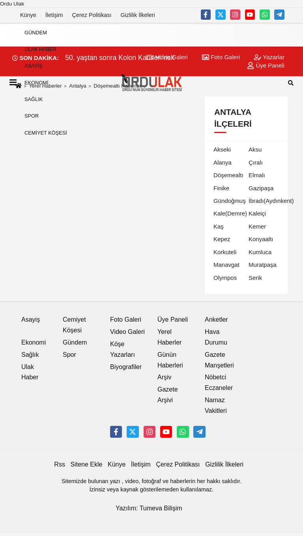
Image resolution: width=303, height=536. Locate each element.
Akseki (222, 149)
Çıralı (256, 162)
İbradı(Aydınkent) (271, 200)
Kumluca (260, 252)
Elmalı (257, 175)
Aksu (255, 149)
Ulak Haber (40, 49)
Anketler (216, 319)
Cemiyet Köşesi (45, 133)
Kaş (218, 226)
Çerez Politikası (92, 15)
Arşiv (164, 377)
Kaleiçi (257, 213)
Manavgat (226, 264)
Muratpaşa (263, 264)
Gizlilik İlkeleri (138, 15)
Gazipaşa (261, 188)
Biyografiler (126, 367)
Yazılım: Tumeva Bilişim (149, 508)
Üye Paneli (172, 319)
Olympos (225, 277)
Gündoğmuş (229, 200)
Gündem (35, 33)
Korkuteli (224, 252)
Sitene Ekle (87, 464)
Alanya (222, 162)
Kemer (257, 226)
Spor (31, 116)
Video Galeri (127, 331)
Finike (221, 188)
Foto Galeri (125, 319)
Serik (255, 277)
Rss (59, 464)
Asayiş (33, 66)
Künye (28, 15)
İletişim (54, 15)
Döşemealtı (228, 175)
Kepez (221, 239)
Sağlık (33, 99)
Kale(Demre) (230, 213)
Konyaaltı (261, 239)
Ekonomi (36, 83)
